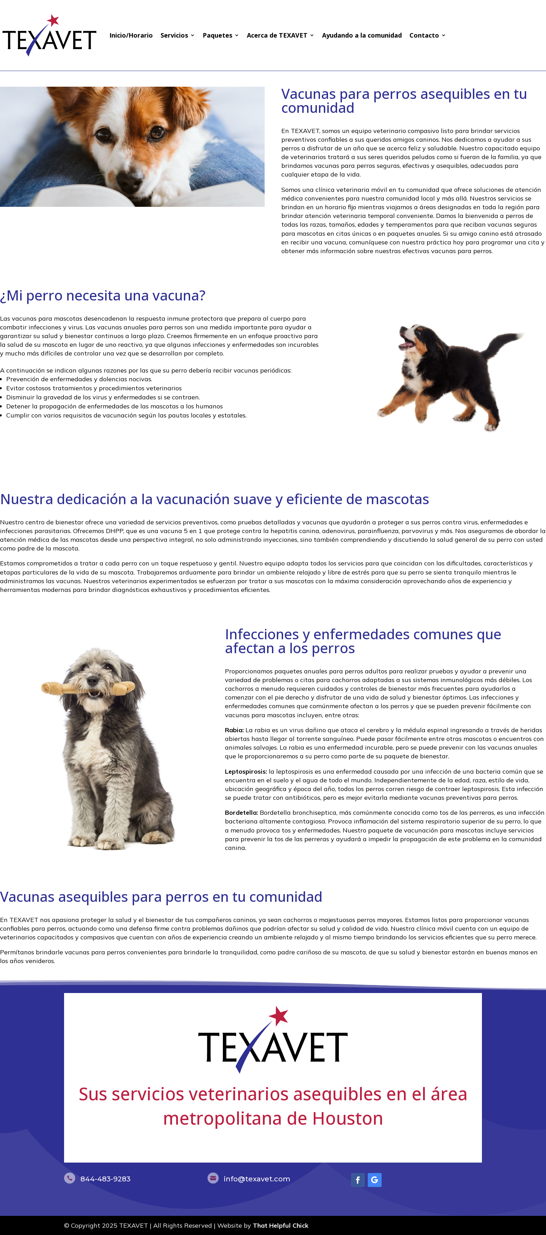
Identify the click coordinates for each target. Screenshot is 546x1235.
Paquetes (217, 35)
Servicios (174, 35)
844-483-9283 (105, 1179)
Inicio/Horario (131, 35)
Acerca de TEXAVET (277, 35)
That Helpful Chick (281, 1225)
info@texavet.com (257, 1179)
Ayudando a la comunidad (362, 35)
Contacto (424, 35)
